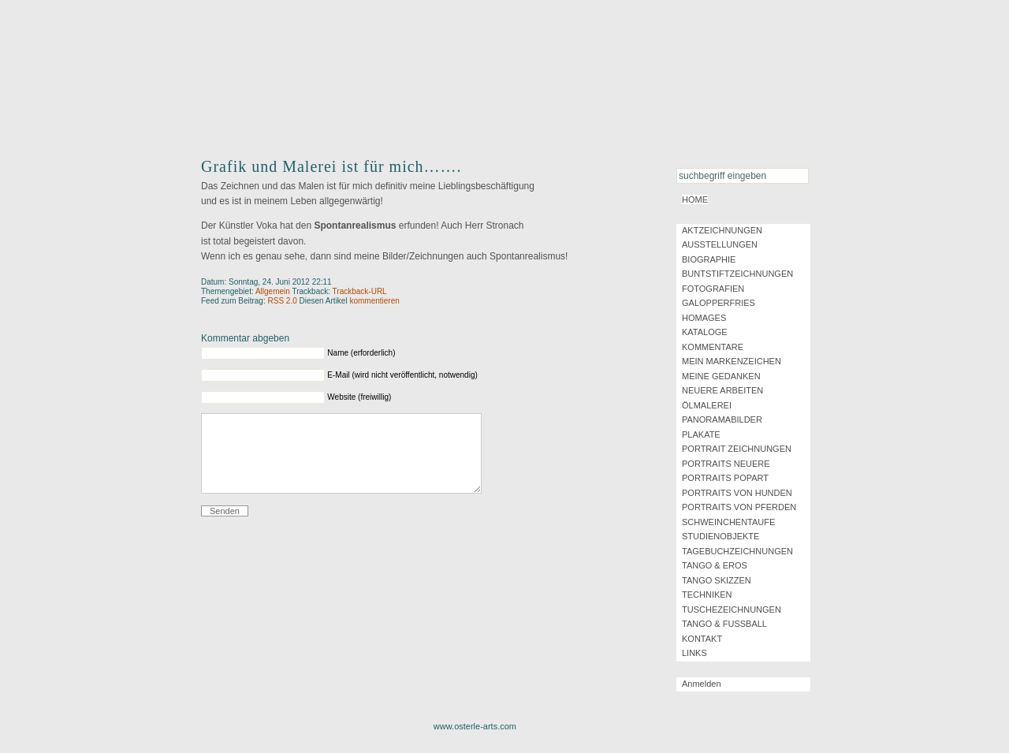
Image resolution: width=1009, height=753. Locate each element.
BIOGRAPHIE (708, 259)
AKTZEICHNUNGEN (722, 230)
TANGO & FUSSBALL (724, 623)
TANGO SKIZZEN (716, 580)
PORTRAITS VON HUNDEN (737, 493)
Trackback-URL (360, 291)
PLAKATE (701, 434)
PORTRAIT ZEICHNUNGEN (736, 448)
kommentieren (374, 300)
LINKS (694, 653)
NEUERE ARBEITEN (722, 390)
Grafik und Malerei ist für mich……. (331, 166)
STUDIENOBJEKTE (720, 536)
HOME (695, 199)
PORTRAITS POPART (725, 478)
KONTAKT (702, 638)
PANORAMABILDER (722, 419)
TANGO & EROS (714, 565)
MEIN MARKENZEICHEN (731, 361)
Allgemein (272, 291)
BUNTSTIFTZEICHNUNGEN (737, 273)
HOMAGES (704, 317)
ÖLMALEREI (707, 405)
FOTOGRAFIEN (713, 288)
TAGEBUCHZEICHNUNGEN (737, 551)
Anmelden (701, 683)
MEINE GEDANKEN (721, 376)
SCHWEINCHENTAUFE (728, 522)
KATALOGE (705, 332)
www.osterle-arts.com (475, 726)
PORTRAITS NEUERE (726, 463)
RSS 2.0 (283, 300)
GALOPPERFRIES (718, 303)
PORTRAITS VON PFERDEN (739, 507)
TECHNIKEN (707, 594)
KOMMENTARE (712, 347)
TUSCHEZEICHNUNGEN (731, 609)
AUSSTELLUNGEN (720, 244)
